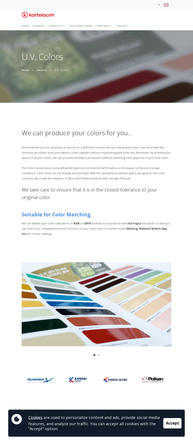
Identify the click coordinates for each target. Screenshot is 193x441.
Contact (122, 25)
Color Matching (80, 25)
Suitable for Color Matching (56, 214)
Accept (172, 423)
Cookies (35, 417)
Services (42, 70)
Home (25, 25)
